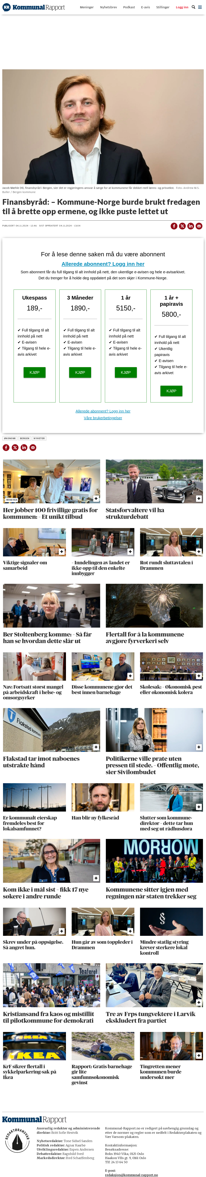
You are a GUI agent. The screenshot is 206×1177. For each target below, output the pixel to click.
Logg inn (182, 7)
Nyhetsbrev (108, 7)
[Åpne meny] (200, 7)
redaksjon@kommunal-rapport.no (131, 1175)
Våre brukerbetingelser (103, 418)
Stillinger (163, 7)
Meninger (87, 7)
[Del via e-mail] (198, 225)
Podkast (129, 7)
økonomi (10, 438)
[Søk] (193, 7)
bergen (24, 438)
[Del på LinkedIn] (190, 225)
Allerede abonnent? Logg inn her (103, 264)
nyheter (39, 438)
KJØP (34, 372)
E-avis (145, 7)
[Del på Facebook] (173, 225)
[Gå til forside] (33, 7)
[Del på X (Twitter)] (182, 225)
